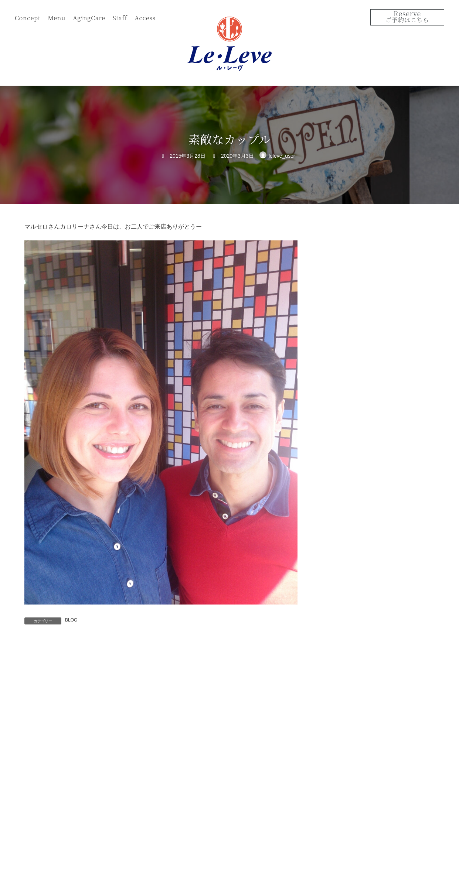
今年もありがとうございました (393, 369)
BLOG (71, 620)
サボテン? (368, 244)
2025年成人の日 (375, 286)
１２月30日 (370, 411)
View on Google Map (357, 788)
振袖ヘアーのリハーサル (385, 328)
